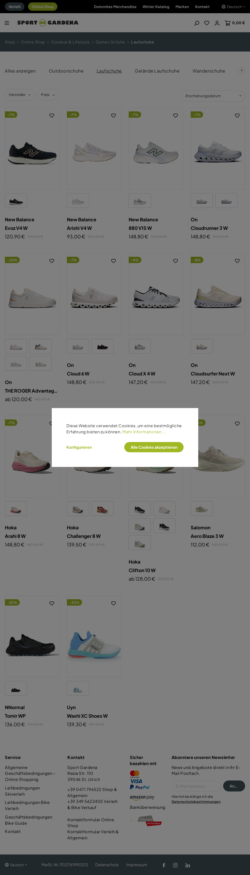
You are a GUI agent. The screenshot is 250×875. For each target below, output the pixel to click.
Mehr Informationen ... (144, 431)
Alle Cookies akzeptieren (154, 447)
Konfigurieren (79, 447)
